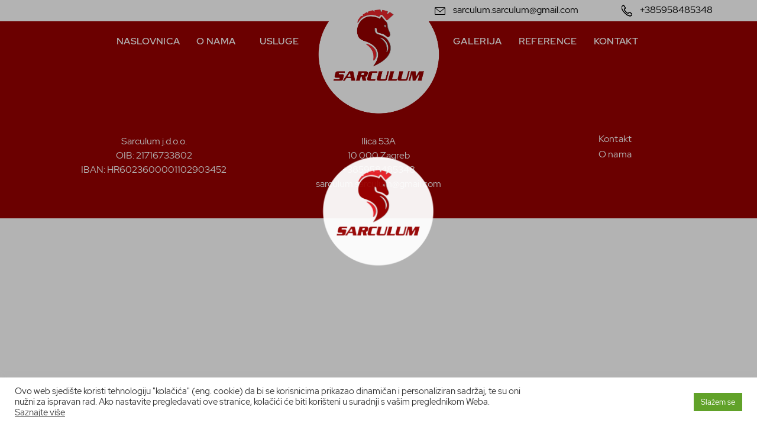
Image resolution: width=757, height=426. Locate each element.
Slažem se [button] (718, 402)
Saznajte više (40, 412)
